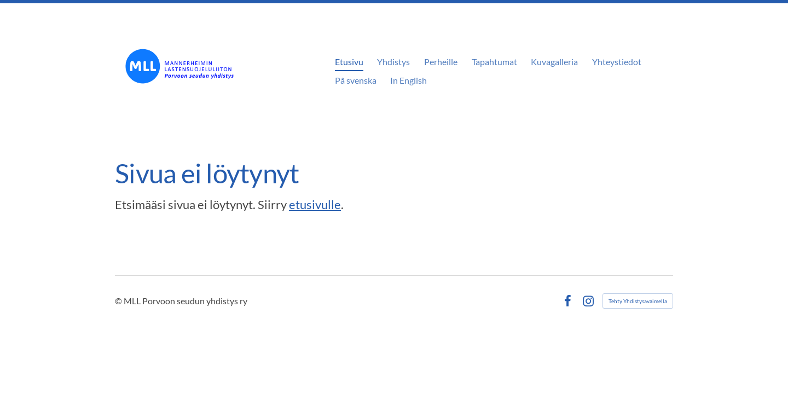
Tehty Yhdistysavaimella (638, 301)
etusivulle (315, 204)
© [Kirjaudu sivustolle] (119, 301)
